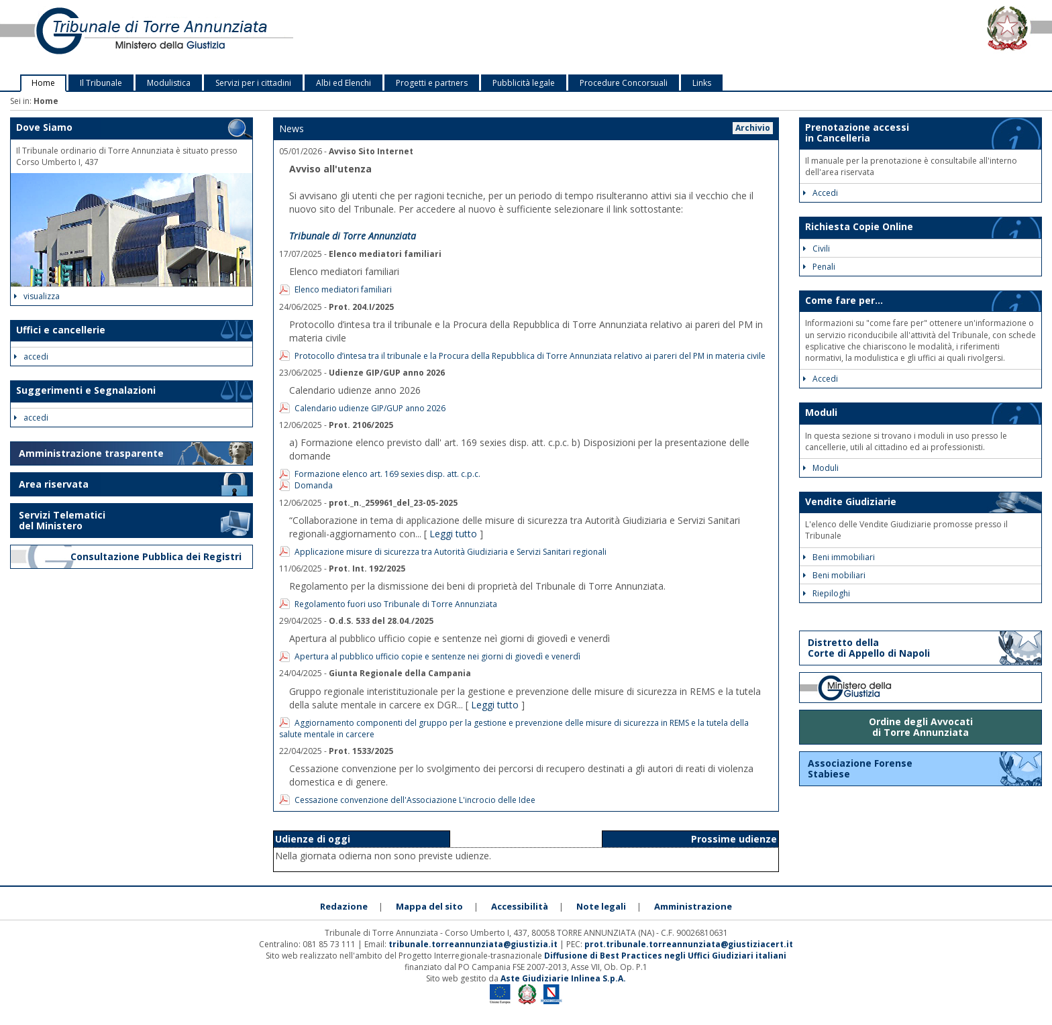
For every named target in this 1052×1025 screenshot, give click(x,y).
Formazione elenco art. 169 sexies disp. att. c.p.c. (387, 474)
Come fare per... (844, 300)
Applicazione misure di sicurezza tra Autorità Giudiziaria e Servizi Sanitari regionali (451, 551)
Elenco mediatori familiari (343, 289)
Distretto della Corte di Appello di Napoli (869, 647)
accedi (31, 356)
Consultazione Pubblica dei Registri (157, 556)
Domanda (314, 485)
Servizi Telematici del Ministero (62, 520)
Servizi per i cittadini (253, 83)
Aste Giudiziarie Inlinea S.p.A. (563, 978)
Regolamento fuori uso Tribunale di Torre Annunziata (396, 604)
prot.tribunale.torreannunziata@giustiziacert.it (688, 944)
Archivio (752, 127)
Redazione (344, 906)
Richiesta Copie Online (859, 226)
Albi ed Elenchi (343, 83)
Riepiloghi (826, 593)
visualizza (37, 296)
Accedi (820, 193)
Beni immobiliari (839, 557)
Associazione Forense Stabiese (860, 768)
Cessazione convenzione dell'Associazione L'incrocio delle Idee (415, 800)
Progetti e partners (432, 83)
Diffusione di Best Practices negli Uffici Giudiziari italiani (665, 955)
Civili (816, 248)
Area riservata (54, 484)
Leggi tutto (453, 533)
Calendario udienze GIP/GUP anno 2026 (370, 408)
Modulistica (169, 83)
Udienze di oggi (312, 838)
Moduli (821, 412)
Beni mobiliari (834, 575)
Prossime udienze (734, 838)
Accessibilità (519, 906)
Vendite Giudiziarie (850, 501)
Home (43, 83)
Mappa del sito (429, 906)
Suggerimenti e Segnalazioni (86, 390)
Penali (819, 266)
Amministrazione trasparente (91, 453)
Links (701, 83)
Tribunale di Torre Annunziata (352, 235)
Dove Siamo (44, 127)
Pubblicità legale (523, 83)
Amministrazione (693, 906)
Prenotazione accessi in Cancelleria (857, 132)
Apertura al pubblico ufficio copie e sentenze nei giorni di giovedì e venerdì (437, 656)
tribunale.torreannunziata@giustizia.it (474, 944)
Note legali (601, 906)
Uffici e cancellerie (60, 329)
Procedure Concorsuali (624, 83)
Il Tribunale (101, 83)
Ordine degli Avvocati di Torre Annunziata (921, 727)
